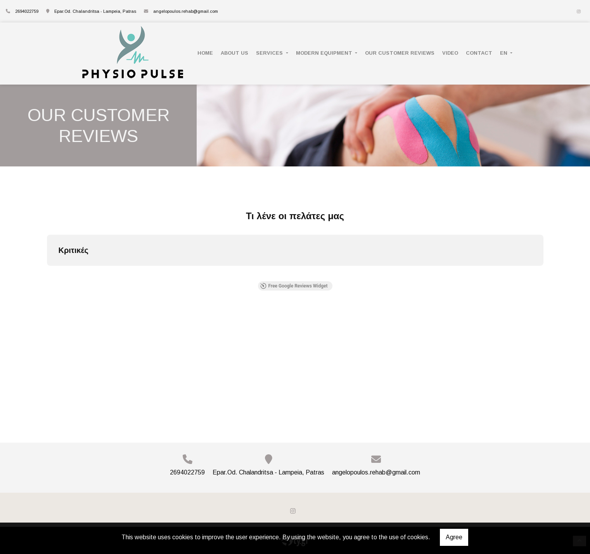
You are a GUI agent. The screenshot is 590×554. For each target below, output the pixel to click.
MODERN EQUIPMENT (325, 53)
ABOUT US (234, 53)
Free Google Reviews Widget (293, 286)
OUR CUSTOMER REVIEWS (399, 53)
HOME (205, 53)
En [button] (504, 53)
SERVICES (270, 53)
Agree (454, 537)
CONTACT (479, 53)
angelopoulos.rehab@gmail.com (185, 11)
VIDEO (450, 53)
